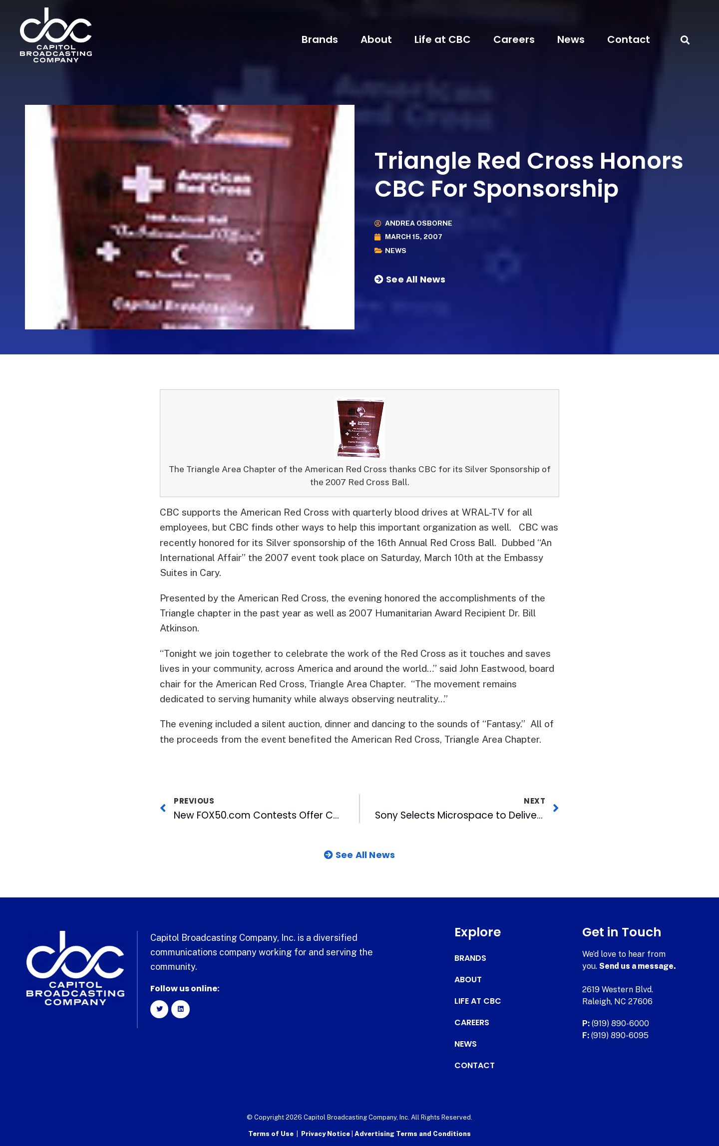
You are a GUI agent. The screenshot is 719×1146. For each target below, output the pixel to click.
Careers (514, 39)
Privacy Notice (326, 1134)
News (571, 39)
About (376, 39)
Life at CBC (442, 39)
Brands (320, 39)
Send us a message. (638, 966)
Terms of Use (271, 1134)
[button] (685, 39)
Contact (628, 39)
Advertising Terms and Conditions (413, 1134)
